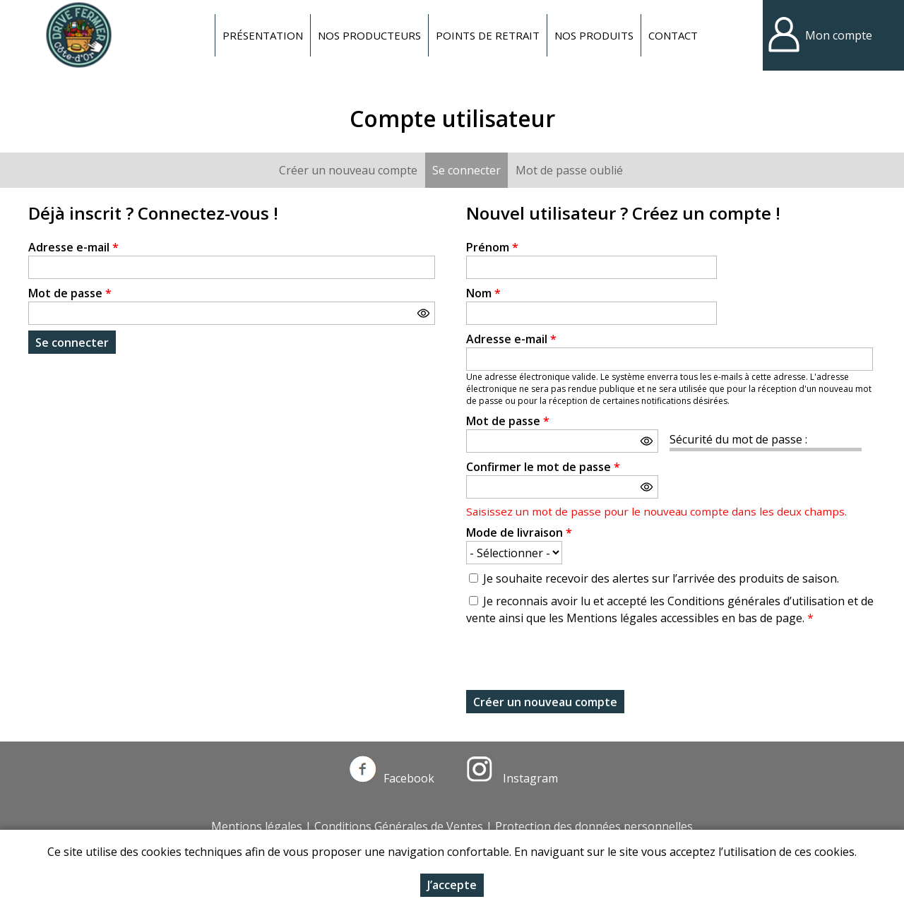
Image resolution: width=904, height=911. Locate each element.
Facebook (392, 778)
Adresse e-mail (73, 247)
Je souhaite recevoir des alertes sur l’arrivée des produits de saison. (661, 578)
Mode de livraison (519, 532)
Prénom (492, 247)
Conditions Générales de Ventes (398, 826)
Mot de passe (70, 293)
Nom (483, 293)
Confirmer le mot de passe (543, 467)
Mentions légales (256, 826)
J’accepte (452, 885)
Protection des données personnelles (594, 826)
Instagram (512, 778)
